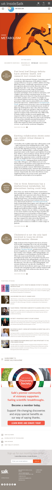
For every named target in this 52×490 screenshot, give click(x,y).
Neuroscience (43, 63)
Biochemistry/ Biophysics (12, 63)
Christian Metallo (20, 160)
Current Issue (39, 470)
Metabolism (34, 63)
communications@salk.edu (25, 478)
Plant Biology (26, 65)
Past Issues (38, 472)
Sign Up (37, 461)
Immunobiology (25, 63)
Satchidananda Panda (40, 201)
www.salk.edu (22, 480)
